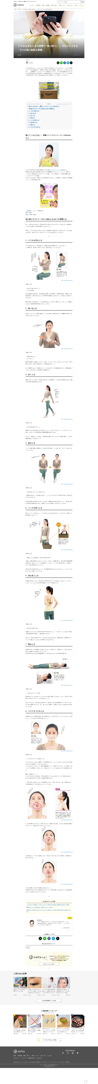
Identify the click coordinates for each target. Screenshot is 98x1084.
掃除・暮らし (54, 5)
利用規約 (37, 1062)
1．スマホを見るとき (34, 111)
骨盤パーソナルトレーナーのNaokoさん (57, 169)
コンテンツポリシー (44, 1062)
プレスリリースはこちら (24, 1062)
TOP (15, 9)
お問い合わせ (16, 1062)
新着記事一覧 (31, 1058)
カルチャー (81, 5)
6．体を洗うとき (33, 122)
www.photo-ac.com (76, 54)
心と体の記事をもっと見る (49, 1000)
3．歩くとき (32, 115)
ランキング (32, 5)
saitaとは (39, 1058)
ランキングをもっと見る (49, 1039)
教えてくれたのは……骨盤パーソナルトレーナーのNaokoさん (44, 106)
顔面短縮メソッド (31, 210)
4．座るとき (32, 117)
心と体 (75, 5)
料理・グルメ (62, 5)
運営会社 (67, 1062)
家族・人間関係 (46, 5)
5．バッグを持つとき (34, 120)
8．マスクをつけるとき (34, 127)
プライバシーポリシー (53, 1062)
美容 (28, 947)
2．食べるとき (32, 113)
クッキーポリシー (61, 1062)
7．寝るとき (32, 124)
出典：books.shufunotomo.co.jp (66, 280)
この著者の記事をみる (66, 927)
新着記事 (38, 5)
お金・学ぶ (70, 5)
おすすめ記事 (32, 1062)
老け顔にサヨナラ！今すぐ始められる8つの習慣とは (41, 108)
